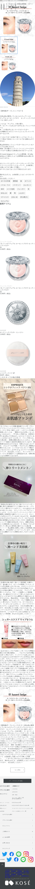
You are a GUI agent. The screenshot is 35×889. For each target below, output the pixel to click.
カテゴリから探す (5, 786)
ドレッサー (21, 189)
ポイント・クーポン (5, 802)
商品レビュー (3, 808)
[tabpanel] (17, 19)
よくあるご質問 (12, 7)
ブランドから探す (5, 790)
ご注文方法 (14, 789)
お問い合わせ (6, 842)
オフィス (28, 181)
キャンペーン (3, 794)
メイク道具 (10, 189)
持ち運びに (24, 197)
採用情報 (13, 871)
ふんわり (22, 193)
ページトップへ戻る (17, 781)
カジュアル (5, 201)
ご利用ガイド (15, 6)
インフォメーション (7, 6)
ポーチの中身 (5, 181)
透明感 (15, 181)
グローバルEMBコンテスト (18, 811)
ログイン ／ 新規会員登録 (17, 4)
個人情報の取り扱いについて (12, 876)
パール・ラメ (5, 185)
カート (30, 4)
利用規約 (19, 871)
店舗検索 (4, 7)
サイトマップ (6, 848)
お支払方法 (14, 791)
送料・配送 (14, 794)
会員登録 (2, 811)
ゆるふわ (4, 193)
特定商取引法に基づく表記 (22, 872)
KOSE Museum (15, 802)
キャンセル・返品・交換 (18, 797)
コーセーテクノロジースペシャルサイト (21, 808)
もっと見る (17, 770)
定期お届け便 (3, 805)
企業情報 (1, 7)
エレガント (27, 185)
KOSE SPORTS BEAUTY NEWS (20, 805)
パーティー (17, 185)
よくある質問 (6, 837)
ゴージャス (5, 197)
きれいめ (14, 197)
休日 (2, 189)
